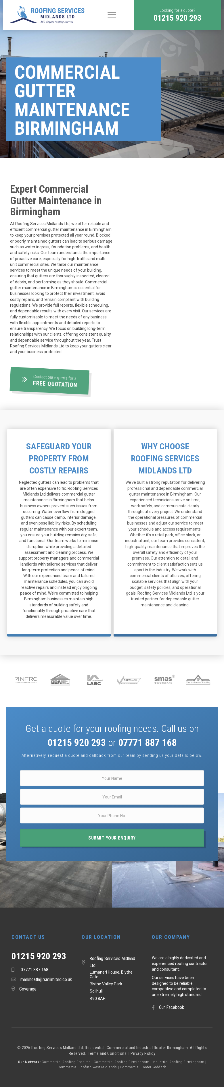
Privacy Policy (143, 1053)
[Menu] (111, 15)
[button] (177, 15)
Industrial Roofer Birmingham (162, 1047)
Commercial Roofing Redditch (66, 1062)
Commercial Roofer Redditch (143, 1067)
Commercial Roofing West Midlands (87, 1067)
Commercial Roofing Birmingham (122, 1062)
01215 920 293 (39, 956)
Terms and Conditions (108, 1053)
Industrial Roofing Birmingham (178, 1062)
